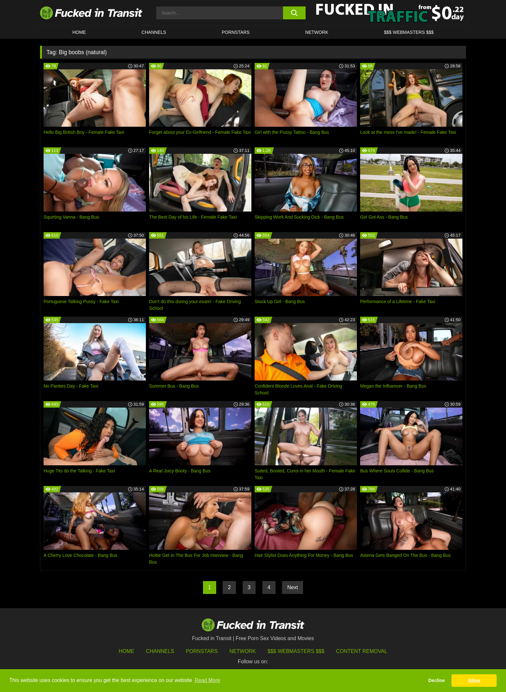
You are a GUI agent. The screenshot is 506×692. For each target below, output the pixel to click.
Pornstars (235, 32)
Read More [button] (207, 680)
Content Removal (362, 651)
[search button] (294, 12)
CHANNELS (154, 32)
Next (292, 587)
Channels (160, 651)
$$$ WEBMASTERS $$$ (409, 32)
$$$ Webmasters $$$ (296, 651)
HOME (79, 32)
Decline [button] (436, 680)
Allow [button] (474, 680)
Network (317, 32)
